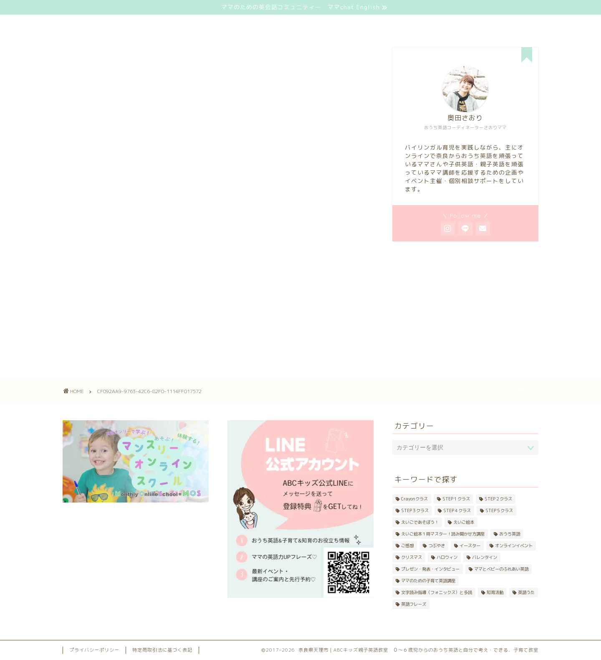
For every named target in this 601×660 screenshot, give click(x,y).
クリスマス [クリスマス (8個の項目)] (411, 557)
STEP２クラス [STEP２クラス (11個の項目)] (498, 499)
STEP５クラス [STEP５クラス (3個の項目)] (499, 510)
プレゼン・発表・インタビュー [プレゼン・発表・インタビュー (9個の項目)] (430, 569)
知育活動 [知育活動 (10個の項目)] (495, 592)
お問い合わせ (415, 25)
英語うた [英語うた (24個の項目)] (526, 592)
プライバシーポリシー (94, 650)
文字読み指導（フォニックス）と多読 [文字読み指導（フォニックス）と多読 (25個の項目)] (436, 592)
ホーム (113, 25)
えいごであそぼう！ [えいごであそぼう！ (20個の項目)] (420, 522)
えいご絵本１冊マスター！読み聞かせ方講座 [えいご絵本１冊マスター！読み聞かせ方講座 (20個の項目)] (443, 534)
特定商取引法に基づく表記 (162, 650)
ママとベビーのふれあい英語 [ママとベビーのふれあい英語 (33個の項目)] (501, 569)
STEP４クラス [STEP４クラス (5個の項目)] (457, 510)
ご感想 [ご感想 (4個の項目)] (407, 545)
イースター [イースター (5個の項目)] (470, 545)
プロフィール (314, 25)
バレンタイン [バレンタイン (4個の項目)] (484, 557)
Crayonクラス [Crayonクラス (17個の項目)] (414, 499)
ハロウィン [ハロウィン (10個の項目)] (447, 557)
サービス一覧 (214, 25)
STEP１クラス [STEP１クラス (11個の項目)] (456, 499)
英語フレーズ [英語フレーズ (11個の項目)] (413, 604)
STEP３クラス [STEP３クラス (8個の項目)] (415, 510)
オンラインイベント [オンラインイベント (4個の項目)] (514, 545)
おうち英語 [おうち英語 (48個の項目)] (509, 534)
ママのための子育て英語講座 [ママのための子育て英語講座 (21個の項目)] (428, 581)
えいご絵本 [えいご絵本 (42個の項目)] (463, 522)
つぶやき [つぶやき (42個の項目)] (436, 545)
